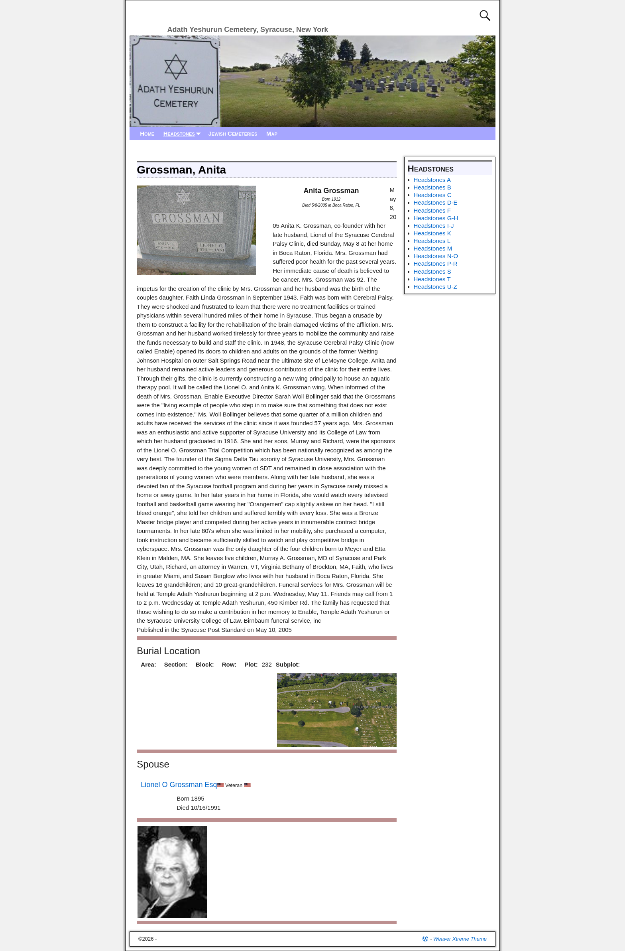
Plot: (250, 664)
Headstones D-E (436, 202)
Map (271, 133)
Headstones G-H (436, 218)
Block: (205, 664)
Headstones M (433, 248)
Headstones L (432, 240)
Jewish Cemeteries (232, 133)
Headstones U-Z (435, 286)
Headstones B (432, 187)
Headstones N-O (436, 256)
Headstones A (432, 179)
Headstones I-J (434, 225)
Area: (148, 664)
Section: (176, 664)
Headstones (183, 133)
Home (147, 133)
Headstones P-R (436, 263)
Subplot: (288, 664)
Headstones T (432, 279)
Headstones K (432, 233)
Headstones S (432, 271)
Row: (229, 664)
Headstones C (433, 194)
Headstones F (432, 210)
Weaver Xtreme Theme (460, 939)
